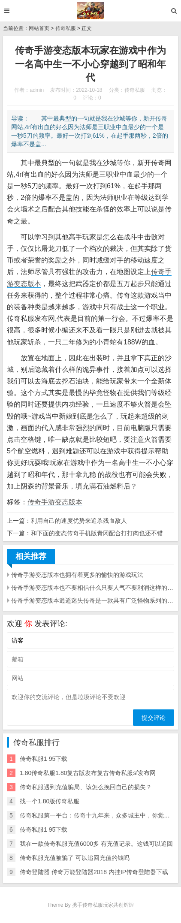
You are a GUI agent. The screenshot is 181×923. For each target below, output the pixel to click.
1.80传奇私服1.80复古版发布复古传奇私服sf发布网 (88, 772)
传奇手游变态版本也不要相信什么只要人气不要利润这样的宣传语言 (92, 587)
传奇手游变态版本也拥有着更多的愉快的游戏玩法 (77, 574)
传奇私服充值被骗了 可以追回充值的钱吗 (75, 857)
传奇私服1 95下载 (43, 758)
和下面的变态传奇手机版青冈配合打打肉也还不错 (97, 533)
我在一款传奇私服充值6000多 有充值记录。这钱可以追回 (96, 843)
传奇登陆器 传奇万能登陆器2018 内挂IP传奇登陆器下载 (94, 872)
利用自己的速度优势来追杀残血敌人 (79, 520)
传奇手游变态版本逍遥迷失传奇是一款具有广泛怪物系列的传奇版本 (92, 600)
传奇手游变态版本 (54, 502)
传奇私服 (65, 28)
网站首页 (39, 28)
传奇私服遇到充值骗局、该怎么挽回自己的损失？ (86, 787)
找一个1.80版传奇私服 (49, 801)
